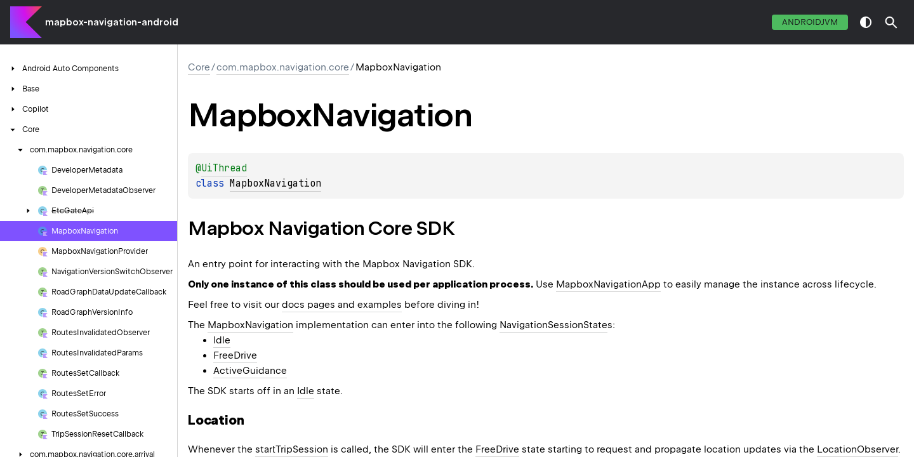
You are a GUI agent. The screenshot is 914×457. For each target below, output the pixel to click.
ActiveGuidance (250, 370)
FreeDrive (235, 355)
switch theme (865, 22)
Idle (221, 340)
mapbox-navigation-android (111, 22)
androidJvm (810, 22)
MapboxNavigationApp (608, 284)
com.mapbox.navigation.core (282, 67)
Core (199, 67)
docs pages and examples (342, 304)
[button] (891, 22)
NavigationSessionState (553, 325)
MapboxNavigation (275, 183)
